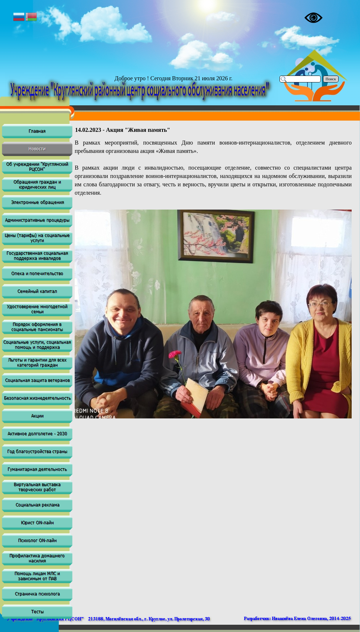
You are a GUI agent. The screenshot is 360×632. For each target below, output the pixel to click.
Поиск (331, 79)
